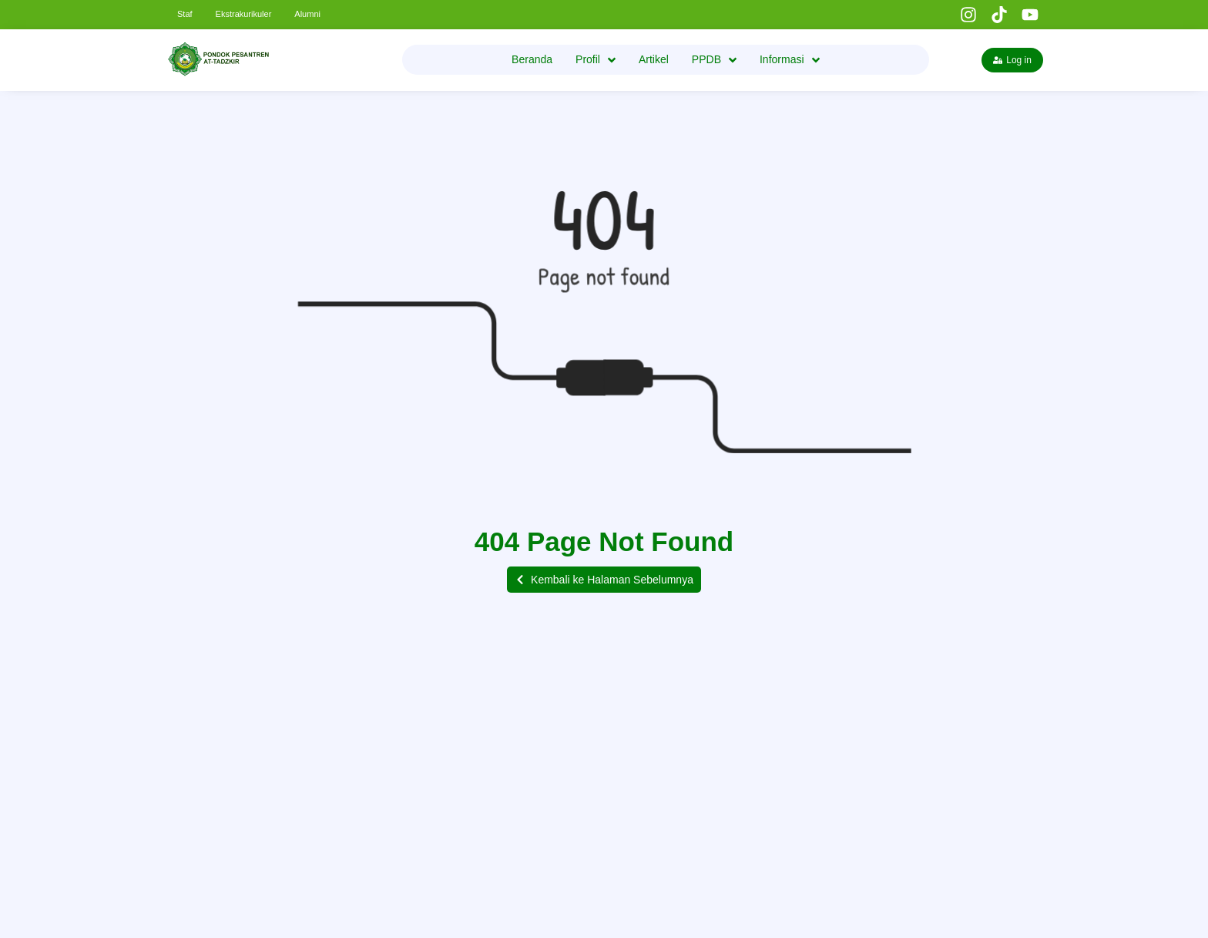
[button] (604, 579)
